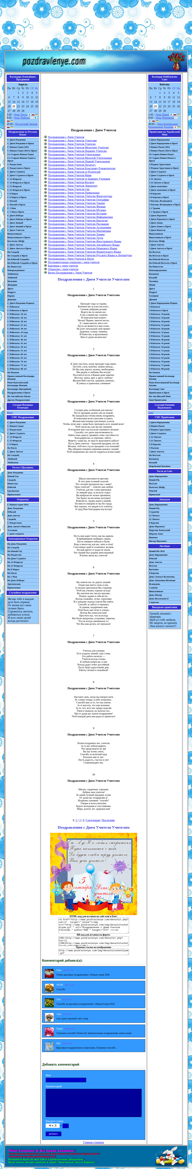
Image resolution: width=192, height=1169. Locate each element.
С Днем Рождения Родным (20, 303)
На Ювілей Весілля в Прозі (163, 263)
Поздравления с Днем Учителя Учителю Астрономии (79, 227)
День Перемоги (165, 117)
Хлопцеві (154, 295)
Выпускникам (14, 233)
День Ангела (155, 562)
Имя (48, 1075)
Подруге (11, 292)
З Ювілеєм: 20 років (159, 321)
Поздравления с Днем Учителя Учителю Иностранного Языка (84, 241)
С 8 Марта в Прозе (17, 197)
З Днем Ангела (156, 244)
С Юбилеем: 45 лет (17, 343)
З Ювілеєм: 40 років (159, 339)
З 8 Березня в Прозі (159, 197)
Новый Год (13, 476)
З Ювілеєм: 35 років (159, 336)
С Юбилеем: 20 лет (17, 321)
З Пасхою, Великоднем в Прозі (164, 204)
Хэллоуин (12, 530)
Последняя (108, 820)
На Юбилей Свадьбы (18, 259)
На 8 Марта (13, 569)
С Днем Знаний (15, 222)
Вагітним (154, 569)
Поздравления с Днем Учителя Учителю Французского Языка (84, 251)
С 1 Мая (11, 208)
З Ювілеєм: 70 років (159, 361)
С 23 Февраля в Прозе (18, 190)
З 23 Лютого (155, 440)
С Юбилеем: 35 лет (17, 336)
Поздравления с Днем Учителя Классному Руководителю (82, 168)
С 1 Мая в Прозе (15, 212)
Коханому (154, 274)
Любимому (13, 274)
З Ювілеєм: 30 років (159, 328)
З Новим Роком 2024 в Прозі (163, 150)
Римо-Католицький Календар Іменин (164, 384)
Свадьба (11, 480)
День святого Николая (18, 526)
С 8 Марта (12, 193)
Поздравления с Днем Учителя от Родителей (74, 171)
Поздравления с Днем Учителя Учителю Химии (76, 234)
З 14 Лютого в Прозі (159, 182)
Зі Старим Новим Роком (161, 154)
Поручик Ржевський (159, 530)
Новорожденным (16, 270)
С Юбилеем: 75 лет (17, 365)
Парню (11, 295)
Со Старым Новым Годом (20, 154)
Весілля (153, 483)
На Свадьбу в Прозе (17, 255)
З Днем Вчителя (157, 230)
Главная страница (93, 1142)
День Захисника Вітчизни (162, 580)
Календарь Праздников (19, 389)
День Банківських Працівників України (163, 126)
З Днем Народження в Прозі (163, 143)
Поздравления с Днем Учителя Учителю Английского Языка (84, 244)
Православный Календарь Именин (21, 377)
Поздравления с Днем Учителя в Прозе (71, 258)
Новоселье (12, 483)
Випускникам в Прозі (160, 237)
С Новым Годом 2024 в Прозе (22, 150)
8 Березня (154, 522)
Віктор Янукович (158, 541)
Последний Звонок (26, 124)
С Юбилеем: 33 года (17, 332)
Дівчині (153, 299)
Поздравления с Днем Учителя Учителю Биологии (78, 220)
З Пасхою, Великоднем (160, 201)
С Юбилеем (13, 306)
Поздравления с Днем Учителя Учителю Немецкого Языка (82, 248)
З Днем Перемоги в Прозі (162, 219)
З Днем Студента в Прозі (161, 175)
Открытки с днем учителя (63, 269)
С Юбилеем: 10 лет (17, 314)
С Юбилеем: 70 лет (17, 361)
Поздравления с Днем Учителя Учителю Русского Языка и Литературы (90, 255)
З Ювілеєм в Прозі (158, 310)
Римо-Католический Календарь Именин (17, 384)
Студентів (154, 512)
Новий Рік (154, 480)
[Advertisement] (96, 25)
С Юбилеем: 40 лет (17, 339)
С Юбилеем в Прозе (17, 310)
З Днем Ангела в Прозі (160, 248)
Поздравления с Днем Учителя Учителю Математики (79, 230)
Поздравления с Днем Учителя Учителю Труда (75, 237)
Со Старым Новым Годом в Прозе (21, 159)
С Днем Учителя (15, 230)
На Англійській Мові (160, 396)
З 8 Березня (155, 193)
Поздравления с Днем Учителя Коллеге (71, 182)
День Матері (155, 595)
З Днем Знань (156, 222)
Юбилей (11, 487)
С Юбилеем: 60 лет (17, 354)
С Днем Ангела (15, 244)
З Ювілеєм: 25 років (159, 325)
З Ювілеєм (154, 306)
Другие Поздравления (18, 400)
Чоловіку (153, 281)
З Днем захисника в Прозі (162, 190)
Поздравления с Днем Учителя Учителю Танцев (76, 203)
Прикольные (14, 494)
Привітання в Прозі (159, 392)
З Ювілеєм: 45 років (159, 343)
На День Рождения (17, 544)
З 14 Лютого (155, 179)
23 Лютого (154, 519)
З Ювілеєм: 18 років (159, 317)
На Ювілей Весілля (159, 259)
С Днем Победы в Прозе (19, 219)
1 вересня (154, 602)
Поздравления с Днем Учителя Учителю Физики (76, 206)
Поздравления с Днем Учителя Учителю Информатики (80, 217)
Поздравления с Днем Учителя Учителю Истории (77, 213)
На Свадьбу (13, 252)
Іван (150, 412)
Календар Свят (157, 389)
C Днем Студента (16, 433)
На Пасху (12, 448)
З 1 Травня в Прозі (158, 212)
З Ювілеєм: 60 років (159, 354)
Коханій (153, 277)
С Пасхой (12, 201)
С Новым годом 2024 (17, 504)
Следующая (93, 820)
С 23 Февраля (14, 186)
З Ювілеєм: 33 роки (159, 332)
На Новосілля (156, 266)
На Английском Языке (19, 396)
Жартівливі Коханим (159, 466)
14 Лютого (154, 515)
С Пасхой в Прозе (16, 204)
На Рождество (14, 554)
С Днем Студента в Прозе (20, 175)
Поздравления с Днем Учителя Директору (73, 185)
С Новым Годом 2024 (18, 147)
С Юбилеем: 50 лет (17, 347)
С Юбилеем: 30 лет (17, 328)
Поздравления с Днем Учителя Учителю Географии (78, 199)
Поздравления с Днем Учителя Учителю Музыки (77, 210)
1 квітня (153, 587)
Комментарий (54, 1086)
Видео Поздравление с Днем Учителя (70, 272)
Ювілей (153, 491)
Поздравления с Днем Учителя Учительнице (74, 154)
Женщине (12, 285)
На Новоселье (14, 266)
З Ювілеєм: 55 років (159, 350)
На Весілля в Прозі (159, 255)
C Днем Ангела (15, 451)
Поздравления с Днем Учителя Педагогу (72, 164)
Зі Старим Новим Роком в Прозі (162, 159)
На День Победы (15, 580)
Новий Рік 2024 (157, 551)
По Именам (13, 372)
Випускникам (156, 233)
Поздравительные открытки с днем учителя (73, 262)
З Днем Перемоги (158, 215)
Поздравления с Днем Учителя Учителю (72, 144)
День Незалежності (159, 598)
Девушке (12, 299)
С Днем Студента (16, 171)
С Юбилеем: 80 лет (17, 368)
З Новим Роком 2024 (159, 147)
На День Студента (16, 558)
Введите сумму (55, 1121)
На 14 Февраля (15, 562)
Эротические (14, 584)
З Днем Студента (157, 171)
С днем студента (15, 533)
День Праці (162, 114)
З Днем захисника (158, 186)
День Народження (158, 476)
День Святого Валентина (162, 576)
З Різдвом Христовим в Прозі (164, 168)
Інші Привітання (158, 400)
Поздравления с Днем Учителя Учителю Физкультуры (80, 196)
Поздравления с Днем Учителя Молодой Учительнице (80, 157)
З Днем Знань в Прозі (160, 226)
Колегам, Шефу (157, 241)
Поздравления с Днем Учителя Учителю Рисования (78, 224)
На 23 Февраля (15, 565)
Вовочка (153, 537)
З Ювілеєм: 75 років (159, 365)
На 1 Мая (12, 576)
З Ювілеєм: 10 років (159, 314)
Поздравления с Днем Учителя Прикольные (74, 192)
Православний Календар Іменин (161, 377)
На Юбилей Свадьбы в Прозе (22, 263)
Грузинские (13, 491)
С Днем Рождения (16, 139)
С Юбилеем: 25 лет (17, 325)
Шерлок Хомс (156, 533)
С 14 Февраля (14, 179)
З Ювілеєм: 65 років (159, 358)
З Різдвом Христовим (160, 164)
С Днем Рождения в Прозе (20, 143)
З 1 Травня (154, 208)
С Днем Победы (15, 215)
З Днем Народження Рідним (163, 303)
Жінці (152, 285)
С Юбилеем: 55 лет (17, 350)
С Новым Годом (15, 426)
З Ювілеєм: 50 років (159, 347)
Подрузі (153, 292)
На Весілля (154, 252)
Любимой (12, 277)
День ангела (13, 515)
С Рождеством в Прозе (18, 168)
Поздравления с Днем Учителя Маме (70, 175)
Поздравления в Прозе (18, 392)
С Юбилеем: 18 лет (17, 317)
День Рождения (15, 472)
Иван (10, 412)
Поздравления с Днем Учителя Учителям (72, 140)
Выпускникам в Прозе (18, 237)
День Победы (22, 117)
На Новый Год (14, 551)
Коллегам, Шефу (16, 241)
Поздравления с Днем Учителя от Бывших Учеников (79, 178)
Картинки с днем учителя (63, 265)
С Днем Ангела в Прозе (19, 248)
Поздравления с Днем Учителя (66, 137)
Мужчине (12, 281)
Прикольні (154, 494)
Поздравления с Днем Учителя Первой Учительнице (79, 161)
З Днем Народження (159, 139)
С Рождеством (14, 164)
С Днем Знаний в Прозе (19, 226)
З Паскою (154, 448)
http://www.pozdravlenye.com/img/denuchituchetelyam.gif (93, 952)
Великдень (154, 584)
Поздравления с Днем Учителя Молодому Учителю (78, 147)
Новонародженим (158, 270)
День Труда (20, 114)
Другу (10, 288)
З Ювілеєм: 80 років (159, 368)
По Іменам (154, 372)
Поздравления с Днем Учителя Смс (69, 189)
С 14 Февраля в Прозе (18, 182)
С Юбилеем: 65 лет (17, 358)
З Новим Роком (157, 426)
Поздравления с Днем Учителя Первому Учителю (77, 150)
